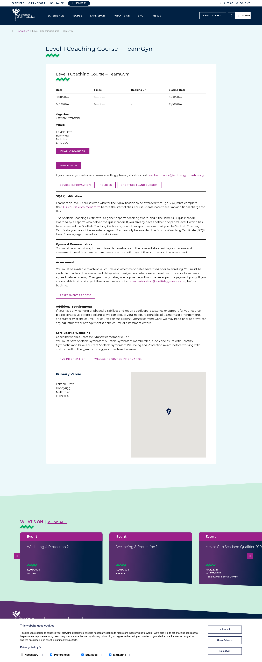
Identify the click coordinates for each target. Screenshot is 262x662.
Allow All (225, 629)
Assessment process (75, 295)
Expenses (18, 3)
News (157, 15)
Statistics (89, 654)
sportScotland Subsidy (139, 185)
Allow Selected (224, 640)
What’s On (122, 15)
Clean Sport (36, 3)
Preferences (60, 654)
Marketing (117, 654)
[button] (168, 411)
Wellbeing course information (118, 358)
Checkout (243, 3)
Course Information (75, 185)
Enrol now (68, 165)
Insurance (56, 3)
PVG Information (73, 358)
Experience (55, 15)
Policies (106, 185)
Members (79, 3)
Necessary (29, 654)
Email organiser (72, 151)
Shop (141, 15)
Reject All (224, 651)
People (77, 15)
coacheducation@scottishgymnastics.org (176, 175)
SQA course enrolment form (80, 207)
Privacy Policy (30, 647)
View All (57, 522)
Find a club (212, 15)
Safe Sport (98, 15)
